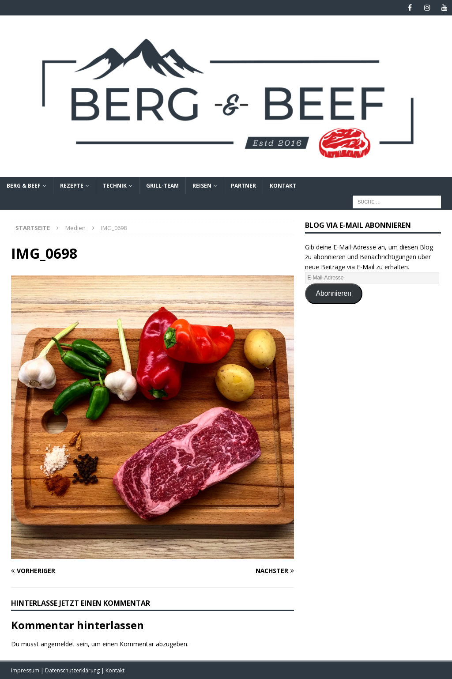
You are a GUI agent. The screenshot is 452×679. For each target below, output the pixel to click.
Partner (243, 185)
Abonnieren (334, 293)
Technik (115, 185)
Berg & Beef (24, 185)
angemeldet (58, 644)
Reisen (201, 185)
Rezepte (71, 185)
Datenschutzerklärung (73, 670)
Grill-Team (162, 185)
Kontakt (283, 185)
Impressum (26, 670)
